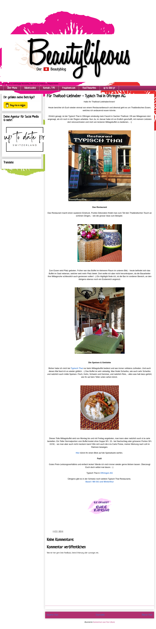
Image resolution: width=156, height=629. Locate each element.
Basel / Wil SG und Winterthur (99, 482)
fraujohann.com (68, 88)
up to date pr (109, 88)
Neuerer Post (52, 615)
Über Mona (12, 88)
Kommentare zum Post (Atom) (104, 622)
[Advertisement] (66, 15)
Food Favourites (89, 88)
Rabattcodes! (30, 88)
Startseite (100, 615)
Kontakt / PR (49, 88)
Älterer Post (147, 615)
